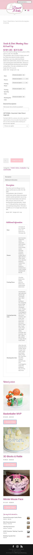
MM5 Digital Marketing (21, 553)
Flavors (6, 80)
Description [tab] (8, 177)
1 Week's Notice (11, 21)
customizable (7, 170)
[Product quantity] (6, 160)
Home (4, 21)
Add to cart (16, 160)
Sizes (5, 76)
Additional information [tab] (11, 180)
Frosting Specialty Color (6, 92)
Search (20, 4)
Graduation (23, 168)
